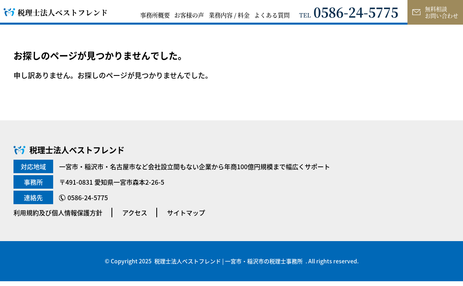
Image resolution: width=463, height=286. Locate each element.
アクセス (134, 212)
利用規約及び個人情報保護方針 (57, 212)
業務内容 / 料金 (229, 15)
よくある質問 (272, 15)
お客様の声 (189, 15)
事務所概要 (155, 15)
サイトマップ (186, 212)
